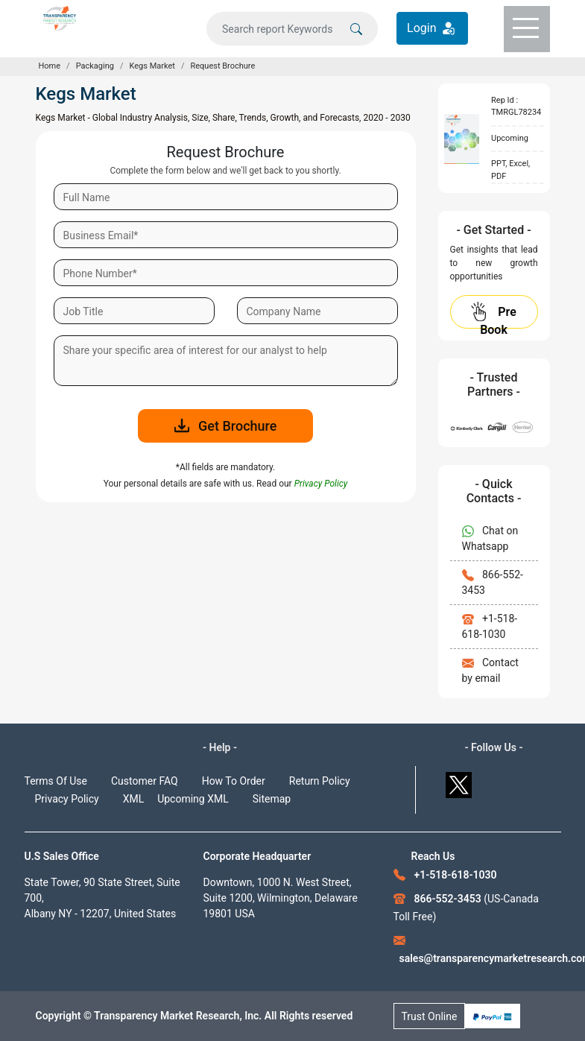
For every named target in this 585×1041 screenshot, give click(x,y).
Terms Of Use (56, 781)
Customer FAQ (144, 781)
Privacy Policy (67, 799)
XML (134, 799)
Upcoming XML (193, 799)
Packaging (95, 66)
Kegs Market (152, 66)
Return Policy (319, 781)
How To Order (233, 781)
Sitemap (272, 799)
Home (50, 66)
